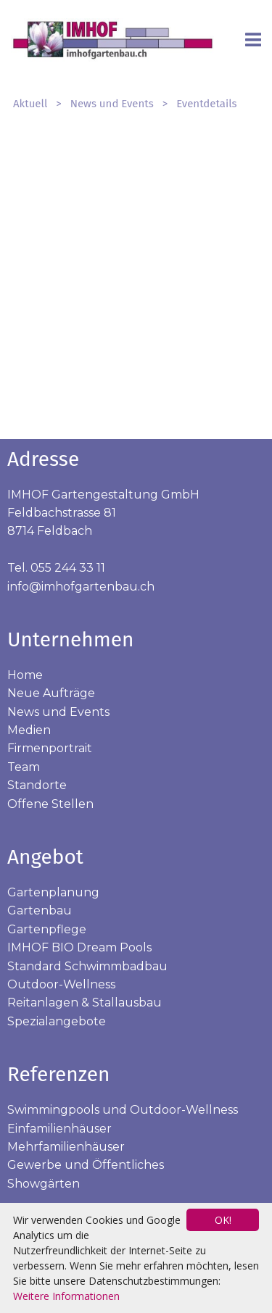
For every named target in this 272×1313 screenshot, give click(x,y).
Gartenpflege (46, 929)
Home (25, 675)
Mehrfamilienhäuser (66, 1147)
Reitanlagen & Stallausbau (84, 1002)
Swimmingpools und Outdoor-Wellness (122, 1110)
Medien (29, 730)
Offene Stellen (50, 804)
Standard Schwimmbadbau (87, 966)
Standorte (37, 785)
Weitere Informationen (66, 1296)
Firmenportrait (49, 748)
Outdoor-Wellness (61, 984)
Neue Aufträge (51, 693)
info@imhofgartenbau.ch (80, 586)
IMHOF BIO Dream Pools (79, 947)
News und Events (112, 103)
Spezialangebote (56, 1021)
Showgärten (43, 1184)
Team (23, 767)
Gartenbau (39, 910)
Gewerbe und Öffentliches (85, 1165)
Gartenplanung (53, 892)
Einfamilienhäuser (59, 1128)
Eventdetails (206, 103)
